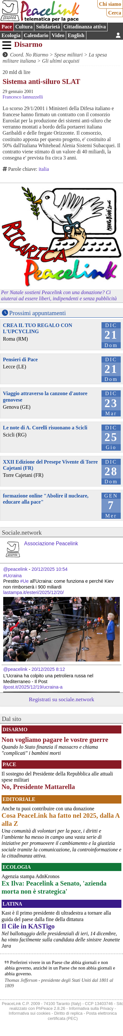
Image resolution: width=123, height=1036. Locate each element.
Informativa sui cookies (29, 1013)
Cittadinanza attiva (84, 26)
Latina (12, 904)
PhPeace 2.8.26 (50, 1008)
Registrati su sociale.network (61, 699)
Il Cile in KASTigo (28, 926)
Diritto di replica (68, 1013)
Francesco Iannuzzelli (23, 96)
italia (44, 169)
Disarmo (28, 44)
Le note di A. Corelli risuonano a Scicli (45, 427)
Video (58, 35)
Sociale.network (22, 532)
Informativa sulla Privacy (91, 1008)
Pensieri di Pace (20, 359)
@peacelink (15, 569)
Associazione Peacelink (51, 543)
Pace (7, 26)
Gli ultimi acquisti (60, 61)
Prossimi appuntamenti (37, 313)
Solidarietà (48, 26)
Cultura (23, 26)
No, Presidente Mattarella (38, 786)
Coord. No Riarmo (29, 54)
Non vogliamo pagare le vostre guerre (55, 739)
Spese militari (68, 54)
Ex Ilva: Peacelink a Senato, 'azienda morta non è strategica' (54, 887)
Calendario (36, 35)
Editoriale (19, 799)
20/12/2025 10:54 (49, 569)
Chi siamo (110, 4)
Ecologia (11, 35)
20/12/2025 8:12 (48, 669)
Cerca (114, 12)
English (76, 35)
